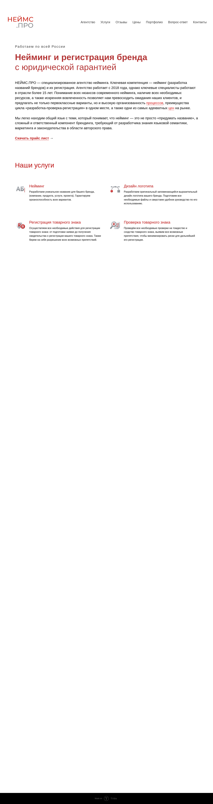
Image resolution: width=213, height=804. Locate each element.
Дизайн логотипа (138, 186)
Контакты (200, 22)
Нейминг (36, 186)
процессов (154, 103)
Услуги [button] (105, 22)
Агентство (88, 22)
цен (171, 108)
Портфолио (154, 22)
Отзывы (121, 22)
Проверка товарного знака (147, 222)
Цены (137, 22)
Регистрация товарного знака (55, 222)
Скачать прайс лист (32, 138)
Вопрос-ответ (178, 22)
